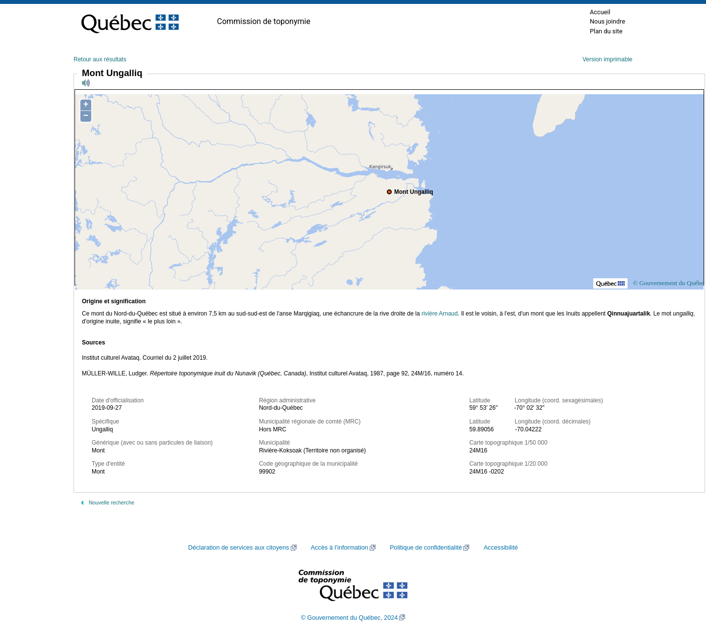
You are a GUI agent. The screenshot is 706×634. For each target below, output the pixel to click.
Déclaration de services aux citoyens (238, 547)
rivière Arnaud (440, 313)
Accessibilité (500, 547)
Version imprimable (607, 59)
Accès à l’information (339, 547)
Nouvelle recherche (111, 502)
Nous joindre (607, 21)
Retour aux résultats (100, 59)
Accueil (600, 12)
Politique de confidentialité (426, 547)
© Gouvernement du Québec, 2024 (349, 617)
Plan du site (606, 31)
